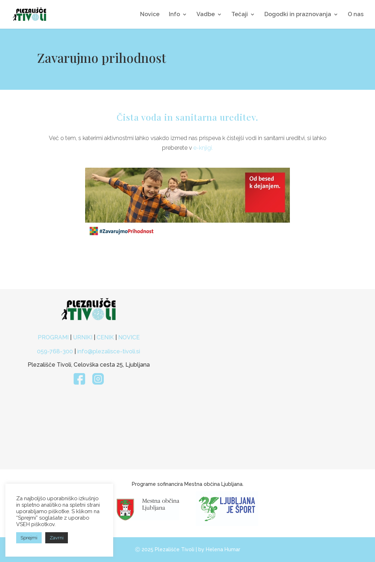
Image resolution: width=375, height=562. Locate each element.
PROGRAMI (54, 337)
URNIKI (83, 337)
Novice (149, 15)
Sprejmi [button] (28, 537)
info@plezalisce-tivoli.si (108, 351)
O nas (356, 15)
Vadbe (205, 15)
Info (174, 15)
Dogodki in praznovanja (297, 15)
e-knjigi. (203, 147)
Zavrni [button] (57, 537)
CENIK (105, 337)
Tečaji (239, 15)
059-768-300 (55, 351)
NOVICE (129, 337)
